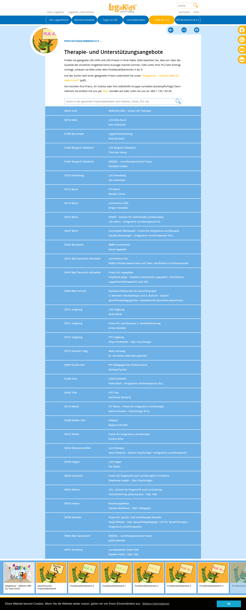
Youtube (242, 49)
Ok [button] (229, 603)
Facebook (242, 30)
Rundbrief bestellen (242, 59)
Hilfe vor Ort (170, 30)
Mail (105, 91)
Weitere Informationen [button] (155, 603)
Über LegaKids (55, 12)
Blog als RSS (242, 39)
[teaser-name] (19, 578)
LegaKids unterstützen (81, 12)
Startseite (184, 12)
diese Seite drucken (196, 30)
